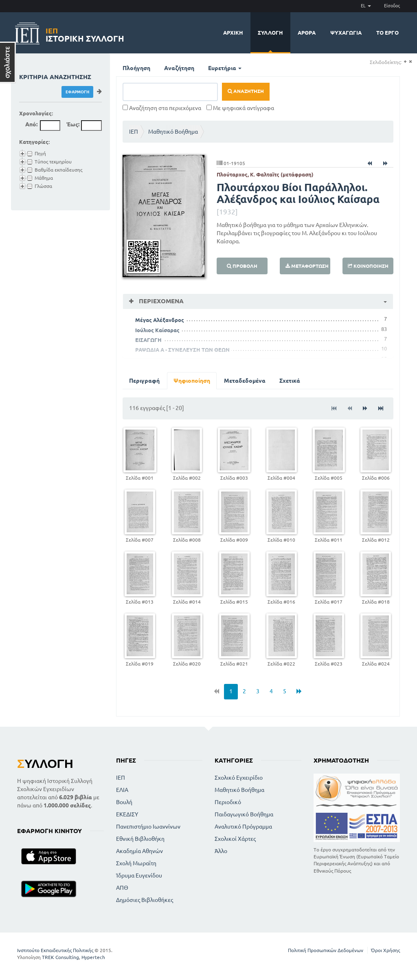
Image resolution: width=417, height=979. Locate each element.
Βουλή (124, 802)
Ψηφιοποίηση (191, 380)
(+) (405, 62)
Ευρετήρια (224, 68)
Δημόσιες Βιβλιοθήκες (144, 900)
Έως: (72, 124)
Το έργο (387, 32)
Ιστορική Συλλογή (85, 33)
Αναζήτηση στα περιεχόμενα (162, 108)
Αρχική (233, 32)
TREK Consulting (60, 957)
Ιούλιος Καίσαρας (157, 330)
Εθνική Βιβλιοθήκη (140, 839)
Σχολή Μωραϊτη (136, 863)
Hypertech (93, 957)
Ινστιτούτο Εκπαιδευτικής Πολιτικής (55, 950)
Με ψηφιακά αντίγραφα (240, 108)
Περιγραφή (144, 380)
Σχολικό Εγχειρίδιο (239, 777)
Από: (31, 124)
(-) (410, 62)
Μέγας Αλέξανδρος (159, 320)
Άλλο (221, 851)
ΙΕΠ (133, 131)
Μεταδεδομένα (245, 380)
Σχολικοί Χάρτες (235, 839)
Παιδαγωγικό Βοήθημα (244, 814)
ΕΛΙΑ (122, 790)
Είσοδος (392, 5)
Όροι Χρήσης (385, 950)
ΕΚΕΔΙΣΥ (127, 814)
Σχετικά (289, 380)
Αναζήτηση (179, 68)
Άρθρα (307, 32)
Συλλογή (270, 32)
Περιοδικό (228, 802)
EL (366, 5)
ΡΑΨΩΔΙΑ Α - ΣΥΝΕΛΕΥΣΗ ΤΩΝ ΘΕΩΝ (182, 350)
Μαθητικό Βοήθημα (173, 131)
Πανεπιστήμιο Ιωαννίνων (148, 826)
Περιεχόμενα (160, 301)
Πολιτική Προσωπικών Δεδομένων (325, 950)
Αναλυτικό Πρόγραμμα (243, 826)
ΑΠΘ (122, 887)
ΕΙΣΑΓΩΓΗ (148, 340)
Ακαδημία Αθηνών (139, 851)
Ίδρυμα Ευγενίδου (139, 875)
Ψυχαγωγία (346, 32)
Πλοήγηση (136, 68)
